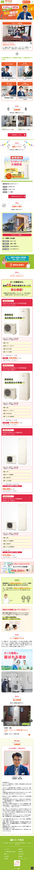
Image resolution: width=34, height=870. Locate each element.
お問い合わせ (21, 854)
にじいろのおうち (13, 249)
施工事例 (6, 858)
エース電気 (17, 868)
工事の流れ (6, 856)
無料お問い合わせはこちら (17, 196)
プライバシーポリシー (23, 858)
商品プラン (6, 854)
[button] (17, 26)
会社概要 (20, 856)
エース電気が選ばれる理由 (9, 851)
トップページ (7, 849)
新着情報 (20, 849)
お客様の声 (20, 851)
